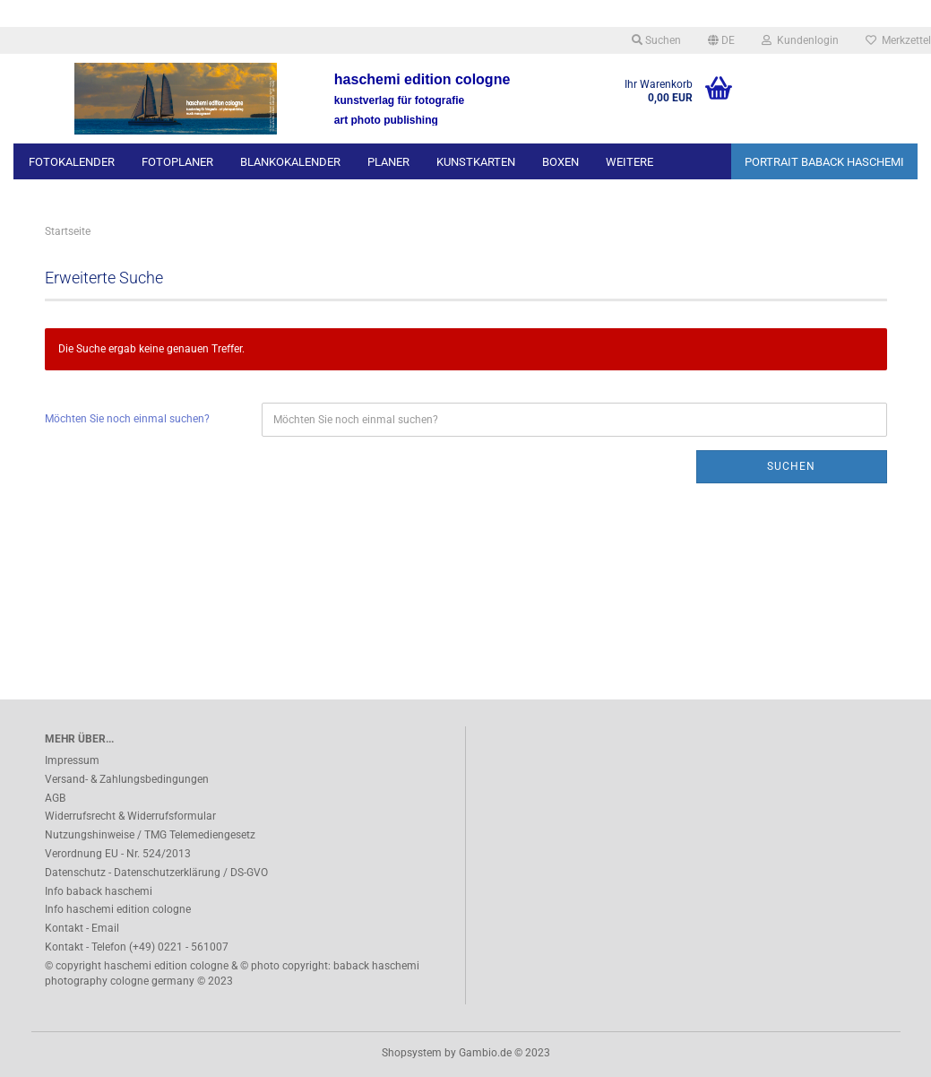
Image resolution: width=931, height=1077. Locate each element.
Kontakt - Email (82, 928)
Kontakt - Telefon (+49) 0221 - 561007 (136, 947)
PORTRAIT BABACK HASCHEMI (824, 162)
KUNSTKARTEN (475, 162)
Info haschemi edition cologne (118, 909)
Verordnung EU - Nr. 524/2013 (118, 853)
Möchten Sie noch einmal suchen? (127, 419)
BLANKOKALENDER (290, 162)
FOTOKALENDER (72, 162)
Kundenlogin (800, 40)
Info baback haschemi (98, 891)
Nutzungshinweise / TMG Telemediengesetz (150, 835)
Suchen (656, 40)
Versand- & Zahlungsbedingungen (127, 779)
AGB (55, 798)
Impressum (72, 760)
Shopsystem (412, 1053)
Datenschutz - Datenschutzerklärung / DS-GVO (156, 872)
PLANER (388, 162)
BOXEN (560, 162)
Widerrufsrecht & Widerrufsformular (130, 816)
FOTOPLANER (177, 162)
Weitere (629, 162)
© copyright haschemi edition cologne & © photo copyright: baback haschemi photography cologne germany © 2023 (232, 973)
